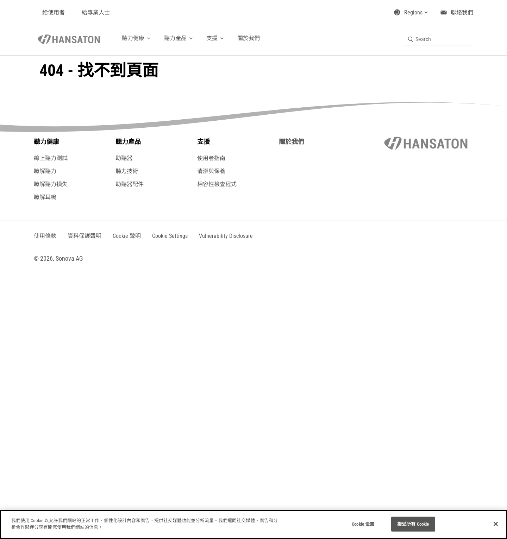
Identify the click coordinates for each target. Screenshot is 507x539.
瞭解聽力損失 (51, 184)
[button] (170, 236)
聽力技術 (126, 171)
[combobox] (438, 39)
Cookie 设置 (363, 524)
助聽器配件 (129, 184)
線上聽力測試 (51, 158)
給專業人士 (96, 12)
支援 (212, 38)
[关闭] (495, 524)
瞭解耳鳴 (45, 197)
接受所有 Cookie (413, 524)
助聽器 (123, 158)
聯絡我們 (462, 12)
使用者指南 (211, 158)
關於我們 (248, 38)
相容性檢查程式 (217, 184)
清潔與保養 (211, 171)
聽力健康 (133, 38)
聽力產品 (175, 38)
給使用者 (53, 12)
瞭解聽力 (45, 171)
